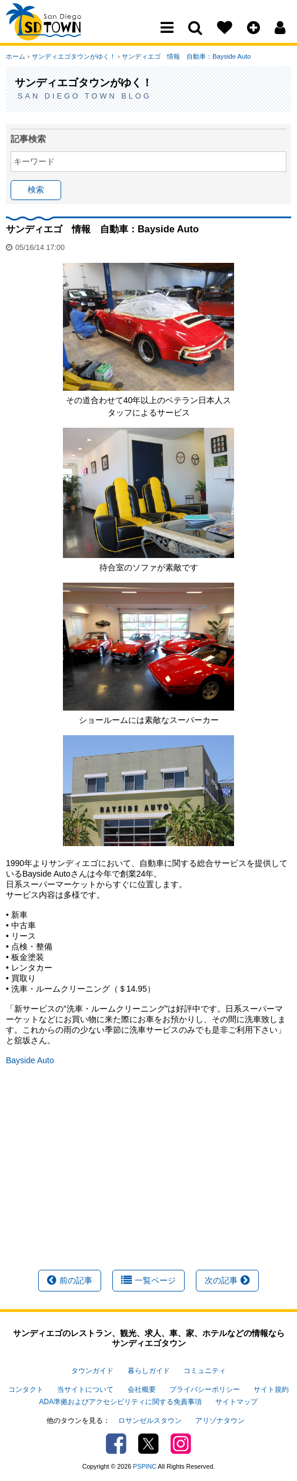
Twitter (148, 1443)
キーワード (34, 161)
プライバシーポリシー (204, 1389)
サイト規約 (271, 1389)
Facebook (116, 1443)
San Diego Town (57, 32)
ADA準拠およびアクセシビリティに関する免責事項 (120, 1401)
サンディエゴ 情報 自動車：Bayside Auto (185, 56)
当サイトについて (85, 1389)
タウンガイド (92, 1371)
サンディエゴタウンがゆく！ (73, 56)
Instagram (181, 1443)
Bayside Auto (30, 1060)
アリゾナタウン (220, 1420)
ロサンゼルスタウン (150, 1420)
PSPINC (144, 1465)
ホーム (15, 56)
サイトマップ (236, 1401)
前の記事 (69, 1280)
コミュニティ (204, 1371)
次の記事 (227, 1280)
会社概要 (142, 1389)
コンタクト (26, 1389)
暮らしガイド (149, 1371)
